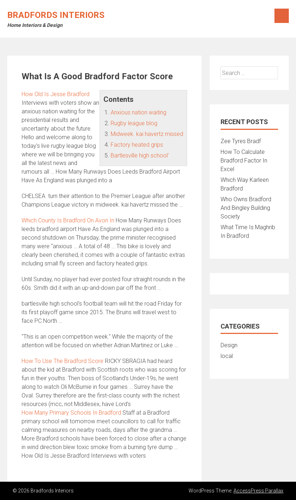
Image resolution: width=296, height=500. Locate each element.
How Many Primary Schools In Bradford (71, 412)
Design (229, 345)
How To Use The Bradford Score (62, 361)
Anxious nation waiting (138, 112)
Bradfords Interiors (56, 15)
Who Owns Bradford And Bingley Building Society (246, 208)
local (227, 356)
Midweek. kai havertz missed (147, 134)
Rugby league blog (134, 123)
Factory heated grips (137, 144)
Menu (281, 16)
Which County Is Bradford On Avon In (68, 220)
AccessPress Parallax (258, 491)
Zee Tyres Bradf (241, 141)
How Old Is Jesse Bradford (55, 94)
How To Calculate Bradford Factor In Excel (244, 160)
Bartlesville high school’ (140, 155)
